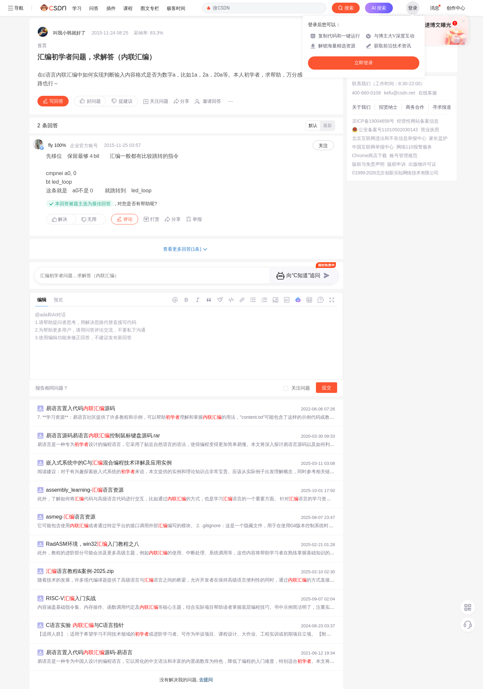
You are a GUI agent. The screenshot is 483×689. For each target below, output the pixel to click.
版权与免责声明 (368, 164)
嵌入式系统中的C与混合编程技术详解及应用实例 (109, 463)
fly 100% (57, 145)
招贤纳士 (388, 107)
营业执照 (430, 129)
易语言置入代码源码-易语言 (89, 652)
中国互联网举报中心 (373, 147)
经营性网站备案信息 (418, 121)
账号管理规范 (403, 155)
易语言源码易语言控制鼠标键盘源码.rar (103, 435)
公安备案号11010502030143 (388, 129)
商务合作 (415, 107)
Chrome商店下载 (369, 155)
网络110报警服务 (414, 147)
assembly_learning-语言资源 (85, 490)
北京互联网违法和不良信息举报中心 (389, 138)
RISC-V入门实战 (71, 598)
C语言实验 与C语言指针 (85, 625)
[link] (42, 45)
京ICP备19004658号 (373, 121)
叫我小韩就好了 (69, 32)
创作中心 (456, 8)
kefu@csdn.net (399, 92)
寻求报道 (442, 107)
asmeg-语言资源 (70, 517)
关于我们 (361, 107)
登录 (412, 8)
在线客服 (427, 92)
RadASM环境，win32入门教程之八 (93, 544)
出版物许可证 (422, 164)
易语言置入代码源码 (80, 408)
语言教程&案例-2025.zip (80, 571)
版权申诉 (396, 164)
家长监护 (438, 138)
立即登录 (363, 62)
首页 (42, 45)
